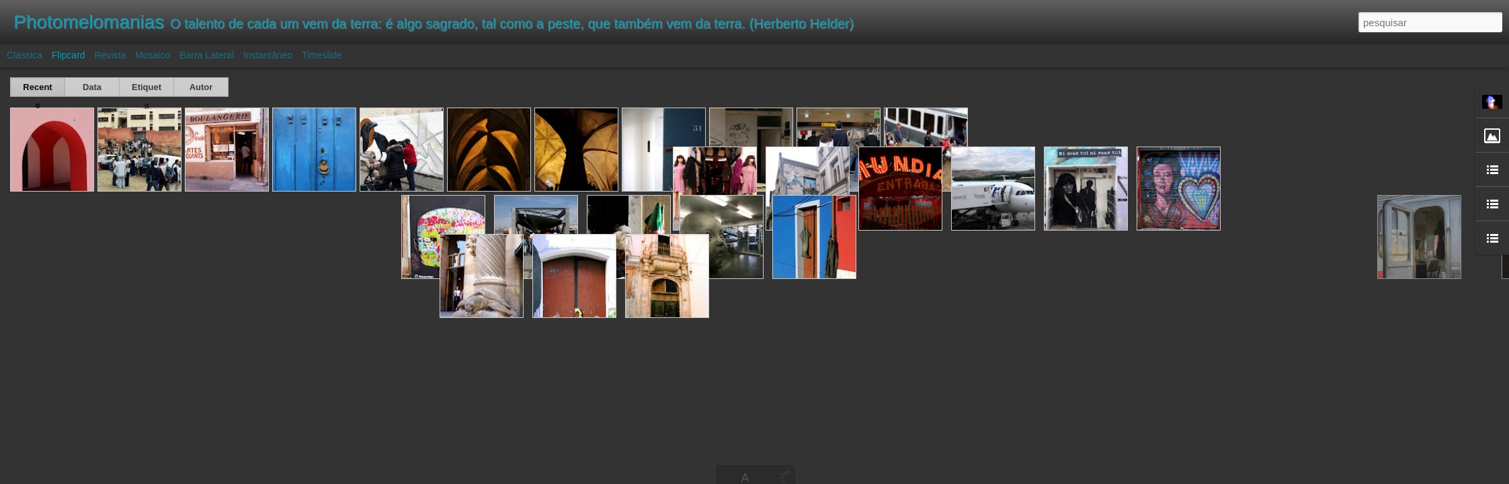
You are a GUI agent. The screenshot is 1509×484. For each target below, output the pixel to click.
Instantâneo (267, 55)
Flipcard (68, 55)
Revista (110, 55)
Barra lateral (206, 55)
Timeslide (321, 55)
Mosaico (152, 55)
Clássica (24, 55)
